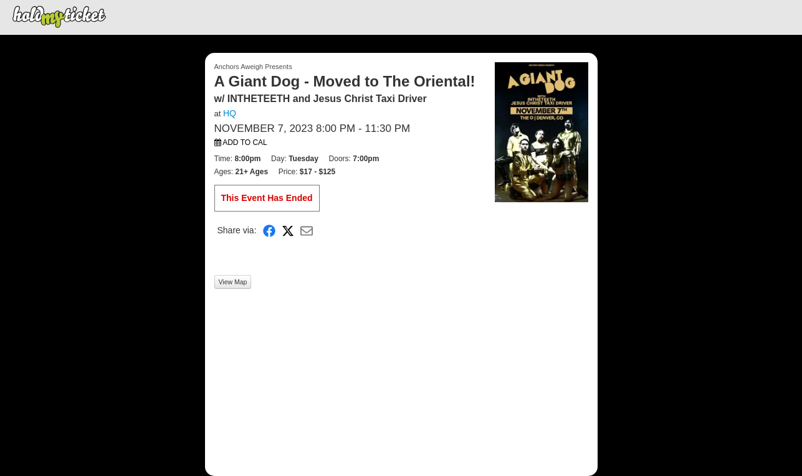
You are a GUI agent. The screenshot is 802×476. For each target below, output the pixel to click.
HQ (229, 113)
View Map (233, 282)
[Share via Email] (306, 230)
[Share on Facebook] (269, 230)
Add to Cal (240, 142)
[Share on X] (288, 230)
